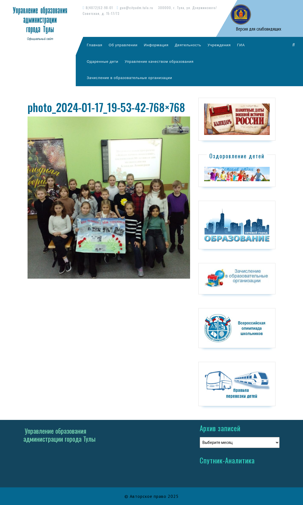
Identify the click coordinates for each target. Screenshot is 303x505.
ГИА (241, 45)
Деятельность (188, 45)
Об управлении (123, 45)
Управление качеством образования (159, 61)
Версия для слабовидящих (258, 29)
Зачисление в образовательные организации (129, 78)
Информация (156, 45)
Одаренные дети (102, 61)
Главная (94, 45)
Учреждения (219, 45)
